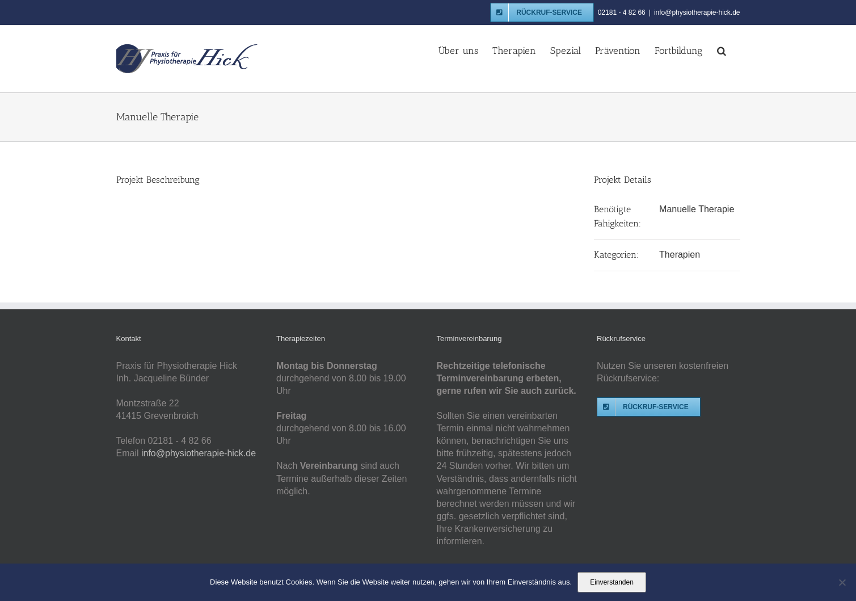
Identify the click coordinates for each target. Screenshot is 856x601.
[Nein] (841, 582)
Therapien (679, 254)
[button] (721, 50)
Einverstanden (612, 582)
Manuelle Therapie (696, 209)
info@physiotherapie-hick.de (697, 12)
